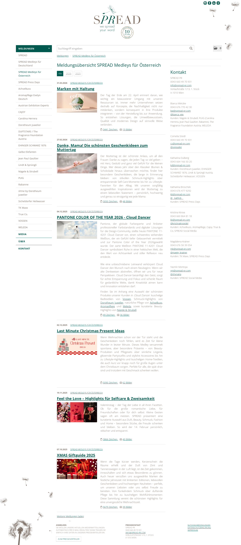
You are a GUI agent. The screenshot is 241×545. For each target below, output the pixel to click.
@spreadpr (176, 147)
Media (33, 234)
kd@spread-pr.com (180, 165)
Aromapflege (107, 306)
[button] (217, 48)
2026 (68, 73)
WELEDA (23, 227)
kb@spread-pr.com (180, 194)
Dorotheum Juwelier (29, 125)
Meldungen (34, 48)
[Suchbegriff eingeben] (125, 48)
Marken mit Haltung (75, 88)
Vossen (127, 299)
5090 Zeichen (110, 382)
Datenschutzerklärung (199, 527)
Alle (60, 73)
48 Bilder (127, 201)
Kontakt (24, 248)
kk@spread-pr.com (180, 219)
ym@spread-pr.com (180, 270)
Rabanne (23, 184)
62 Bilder (127, 382)
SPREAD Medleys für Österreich (29, 73)
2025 (78, 73)
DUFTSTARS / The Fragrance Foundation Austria (30, 135)
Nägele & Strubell (28, 171)
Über (33, 241)
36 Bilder (124, 314)
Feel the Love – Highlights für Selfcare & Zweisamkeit (106, 398)
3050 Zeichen (110, 201)
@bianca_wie (177, 114)
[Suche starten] (191, 48)
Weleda (127, 306)
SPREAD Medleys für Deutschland (29, 63)
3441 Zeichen (110, 129)
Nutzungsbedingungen (199, 525)
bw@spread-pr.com (180, 110)
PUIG (21, 178)
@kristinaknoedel (179, 223)
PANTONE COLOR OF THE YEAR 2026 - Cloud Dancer (104, 217)
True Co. (23, 214)
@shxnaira (175, 274)
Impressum (193, 530)
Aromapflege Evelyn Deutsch (29, 97)
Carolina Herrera (27, 118)
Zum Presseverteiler (68, 539)
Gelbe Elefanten (27, 151)
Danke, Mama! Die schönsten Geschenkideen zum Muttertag (102, 147)
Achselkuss (24, 88)
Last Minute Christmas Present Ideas (91, 330)
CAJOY (21, 112)
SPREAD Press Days (29, 82)
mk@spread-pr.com (180, 248)
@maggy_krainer (178, 252)
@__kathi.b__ (176, 198)
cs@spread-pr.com (180, 143)
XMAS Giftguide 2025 (76, 455)
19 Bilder (127, 129)
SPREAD (22, 55)
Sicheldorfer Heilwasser (31, 201)
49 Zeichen (109, 314)
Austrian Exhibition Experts (33, 105)
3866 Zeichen (110, 439)
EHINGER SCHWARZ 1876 (32, 145)
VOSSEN (22, 220)
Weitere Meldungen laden (70, 516)
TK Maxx (23, 207)
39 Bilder (127, 507)
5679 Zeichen (110, 507)
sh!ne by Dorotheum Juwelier (29, 192)
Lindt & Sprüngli (27, 165)
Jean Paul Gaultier (28, 158)
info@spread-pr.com (180, 85)
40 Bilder (127, 439)
